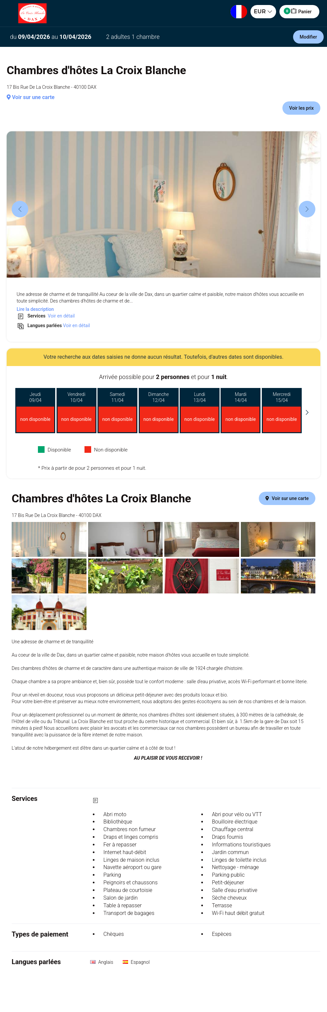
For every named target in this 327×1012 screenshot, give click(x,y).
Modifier (308, 37)
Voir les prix (301, 108)
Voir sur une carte (31, 97)
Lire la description (35, 309)
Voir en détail (61, 315)
